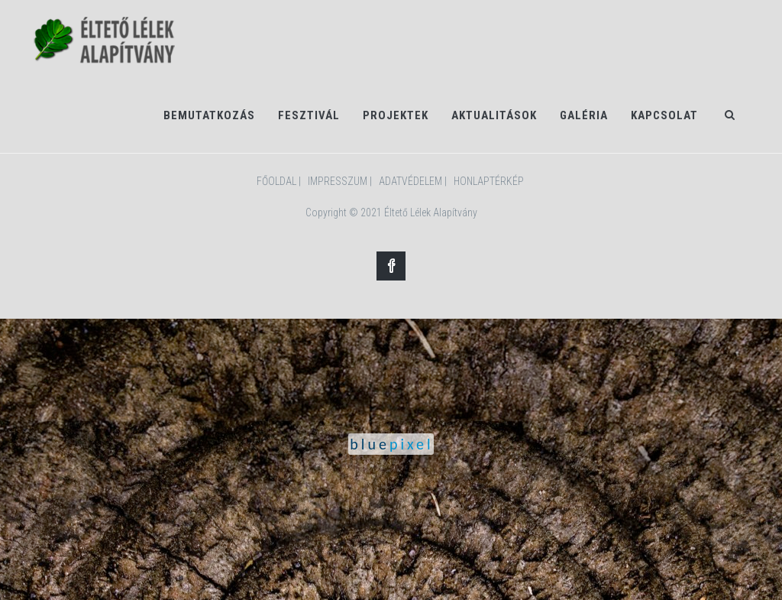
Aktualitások (494, 115)
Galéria (584, 115)
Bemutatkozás (209, 115)
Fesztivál (309, 115)
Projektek (395, 115)
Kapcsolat (664, 115)
